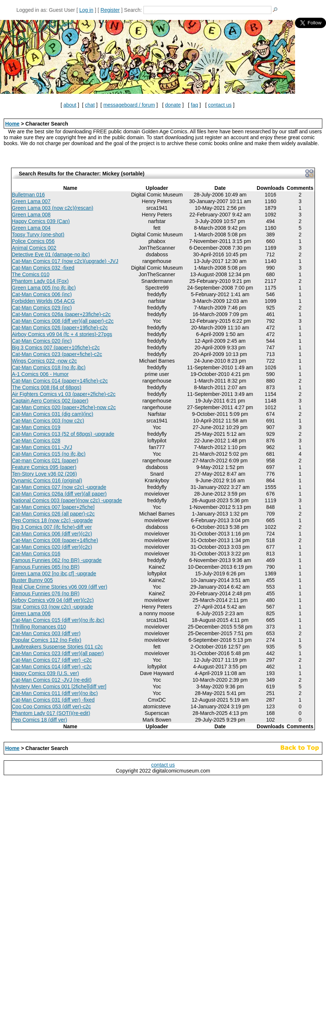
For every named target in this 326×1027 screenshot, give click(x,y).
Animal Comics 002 (34, 248)
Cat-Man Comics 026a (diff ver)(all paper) (59, 494)
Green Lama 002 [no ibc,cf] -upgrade (54, 573)
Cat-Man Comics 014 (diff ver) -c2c (52, 667)
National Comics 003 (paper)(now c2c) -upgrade (67, 500)
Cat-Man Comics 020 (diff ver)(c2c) (52, 547)
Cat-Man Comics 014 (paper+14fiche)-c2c (60, 381)
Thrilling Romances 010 (39, 627)
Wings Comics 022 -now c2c (44, 361)
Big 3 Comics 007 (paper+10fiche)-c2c (56, 347)
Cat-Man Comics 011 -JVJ (42, 447)
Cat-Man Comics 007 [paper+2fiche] (53, 507)
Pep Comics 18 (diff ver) (39, 720)
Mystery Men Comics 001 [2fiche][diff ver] (59, 686)
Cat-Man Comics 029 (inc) (42, 308)
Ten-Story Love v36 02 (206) (44, 474)
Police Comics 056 (33, 241)
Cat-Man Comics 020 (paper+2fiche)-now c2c (64, 407)
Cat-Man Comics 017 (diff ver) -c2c (52, 660)
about (69, 105)
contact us (220, 105)
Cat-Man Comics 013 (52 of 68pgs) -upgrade (63, 434)
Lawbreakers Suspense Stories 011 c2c (57, 647)
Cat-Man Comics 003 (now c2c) (48, 421)
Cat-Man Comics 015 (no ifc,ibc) (49, 454)
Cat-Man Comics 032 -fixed (43, 268)
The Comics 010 (30, 274)
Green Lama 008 (31, 215)
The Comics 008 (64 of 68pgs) (46, 387)
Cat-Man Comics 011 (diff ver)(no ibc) (55, 693)
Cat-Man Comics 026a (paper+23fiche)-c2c (61, 314)
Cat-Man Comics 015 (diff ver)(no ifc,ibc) (58, 620)
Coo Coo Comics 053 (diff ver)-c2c (51, 706)
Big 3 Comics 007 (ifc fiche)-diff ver (52, 527)
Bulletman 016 (28, 195)
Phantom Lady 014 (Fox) (40, 281)
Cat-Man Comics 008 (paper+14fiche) (55, 540)
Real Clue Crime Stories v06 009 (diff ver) (59, 587)
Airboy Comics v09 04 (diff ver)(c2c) (53, 600)
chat (89, 105)
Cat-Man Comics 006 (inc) (42, 294)
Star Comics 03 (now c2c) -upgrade (52, 607)
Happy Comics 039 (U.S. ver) (45, 673)
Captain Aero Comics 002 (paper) (50, 401)
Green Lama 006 (31, 613)
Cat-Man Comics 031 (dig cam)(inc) (52, 414)
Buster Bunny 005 (32, 580)
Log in (86, 10)
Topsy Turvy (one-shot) (38, 234)
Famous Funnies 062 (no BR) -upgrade (57, 560)
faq (194, 105)
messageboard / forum (129, 105)
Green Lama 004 (31, 228)
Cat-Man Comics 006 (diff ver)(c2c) (52, 534)
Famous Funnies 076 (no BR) (46, 593)
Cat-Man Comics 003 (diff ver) (46, 633)
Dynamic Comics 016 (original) (47, 480)
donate (173, 105)
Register (110, 10)
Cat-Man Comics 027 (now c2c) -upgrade (59, 487)
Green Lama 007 (31, 201)
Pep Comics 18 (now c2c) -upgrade (52, 520)
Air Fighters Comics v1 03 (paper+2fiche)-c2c (63, 394)
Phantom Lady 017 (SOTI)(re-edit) (51, 713)
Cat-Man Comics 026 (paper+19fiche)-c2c (60, 328)
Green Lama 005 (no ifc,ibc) (44, 288)
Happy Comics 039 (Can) (41, 221)
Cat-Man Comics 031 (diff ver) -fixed (53, 700)
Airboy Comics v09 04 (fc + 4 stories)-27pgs (62, 334)
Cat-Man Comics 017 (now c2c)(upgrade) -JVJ (65, 261)
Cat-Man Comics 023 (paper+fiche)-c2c (57, 354)
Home (12, 124)
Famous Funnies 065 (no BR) (46, 567)
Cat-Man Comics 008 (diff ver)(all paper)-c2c (63, 321)
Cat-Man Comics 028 (36, 441)
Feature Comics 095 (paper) (44, 467)
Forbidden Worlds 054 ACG (43, 301)
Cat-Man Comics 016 (36, 554)
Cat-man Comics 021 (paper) (45, 460)
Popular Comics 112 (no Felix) (46, 640)
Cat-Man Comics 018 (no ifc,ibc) (49, 367)
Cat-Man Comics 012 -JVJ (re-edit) (51, 680)
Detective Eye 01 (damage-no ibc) (51, 254)
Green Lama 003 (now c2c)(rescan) (52, 208)
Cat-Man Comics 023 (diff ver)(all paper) (58, 653)
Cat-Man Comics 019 (36, 427)
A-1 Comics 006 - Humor (40, 374)
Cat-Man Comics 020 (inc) (42, 341)
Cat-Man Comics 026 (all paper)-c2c (53, 514)
